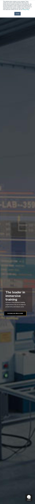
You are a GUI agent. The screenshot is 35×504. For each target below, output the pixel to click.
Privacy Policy (25, 9)
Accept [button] (17, 13)
